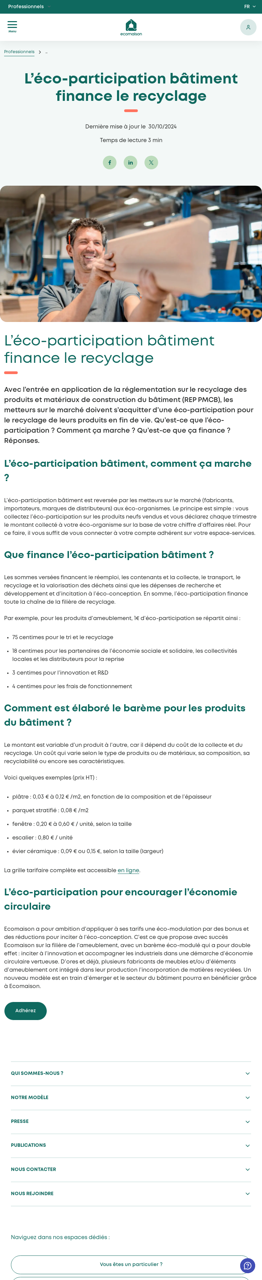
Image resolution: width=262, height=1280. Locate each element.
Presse (20, 1122)
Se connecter (248, 27)
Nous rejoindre (32, 1194)
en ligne (128, 870)
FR (247, 7)
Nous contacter (33, 1170)
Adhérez (25, 1011)
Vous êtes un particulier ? (131, 1265)
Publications (28, 1145)
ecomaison (131, 27)
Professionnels (26, 7)
